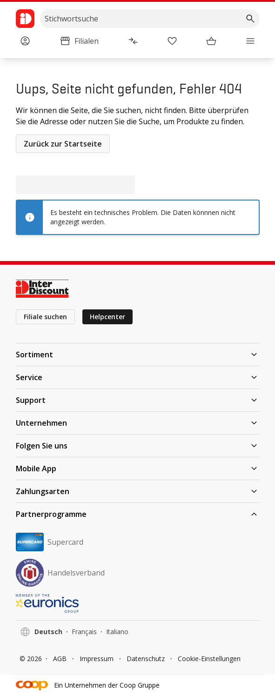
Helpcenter (107, 316)
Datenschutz (146, 658)
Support (138, 400)
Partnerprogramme (138, 514)
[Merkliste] (172, 41)
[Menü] (250, 41)
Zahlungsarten (138, 491)
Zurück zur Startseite (63, 144)
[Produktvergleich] (133, 41)
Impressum (97, 658)
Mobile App (138, 468)
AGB (60, 658)
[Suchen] (250, 18)
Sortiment (138, 354)
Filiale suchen (45, 316)
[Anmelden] (25, 41)
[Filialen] (79, 41)
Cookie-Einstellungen (209, 658)
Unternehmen (138, 422)
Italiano (117, 631)
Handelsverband (60, 573)
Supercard (49, 542)
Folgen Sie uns (138, 445)
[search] (150, 18)
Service (138, 377)
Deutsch (48, 631)
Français (84, 631)
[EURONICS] (138, 603)
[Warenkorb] (211, 41)
